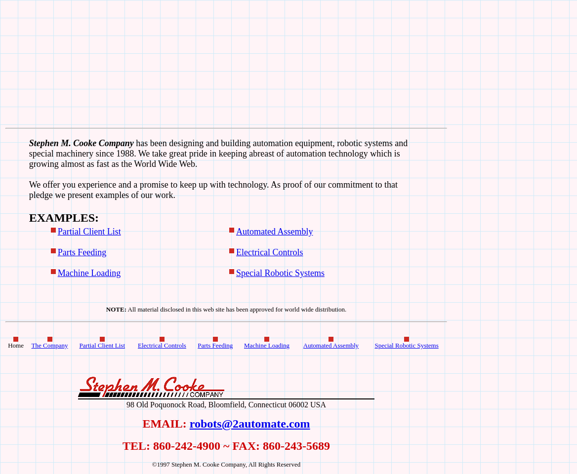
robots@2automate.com (250, 423)
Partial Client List (89, 232)
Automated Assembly (274, 232)
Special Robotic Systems (280, 273)
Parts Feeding (82, 252)
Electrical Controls (269, 252)
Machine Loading (89, 273)
